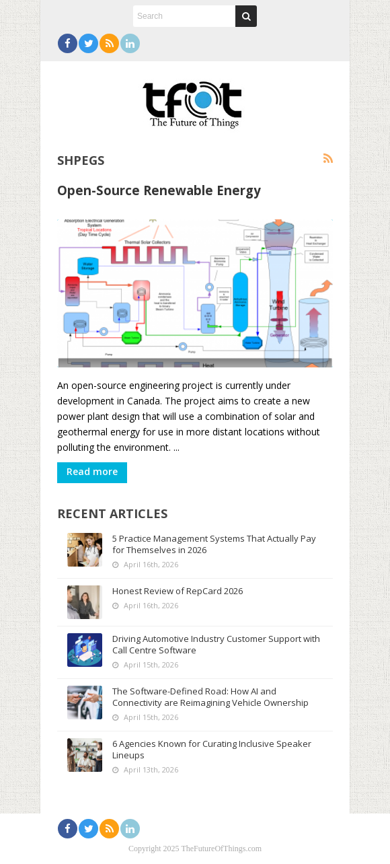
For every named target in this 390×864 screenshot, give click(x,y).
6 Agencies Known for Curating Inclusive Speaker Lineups (211, 749)
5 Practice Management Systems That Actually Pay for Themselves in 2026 (214, 544)
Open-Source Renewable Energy (159, 190)
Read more (92, 471)
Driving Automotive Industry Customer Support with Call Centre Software (216, 644)
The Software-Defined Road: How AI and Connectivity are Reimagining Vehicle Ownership (210, 697)
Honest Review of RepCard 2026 (177, 591)
